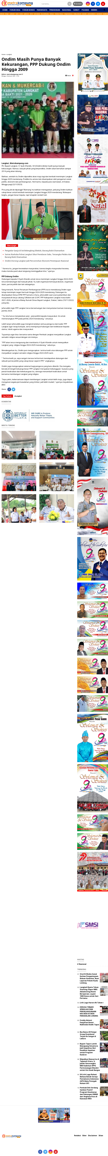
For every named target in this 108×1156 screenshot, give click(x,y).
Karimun (99, 14)
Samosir (26, 14)
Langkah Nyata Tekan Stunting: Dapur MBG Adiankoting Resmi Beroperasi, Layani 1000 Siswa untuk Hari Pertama (89, 992)
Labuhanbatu (91, 14)
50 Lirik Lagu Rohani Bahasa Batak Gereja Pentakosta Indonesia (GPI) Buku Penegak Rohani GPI (89, 1078)
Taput (31, 14)
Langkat (12, 14)
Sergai (52, 14)
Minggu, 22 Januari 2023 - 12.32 (10, 76)
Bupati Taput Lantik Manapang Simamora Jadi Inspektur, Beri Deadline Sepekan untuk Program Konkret (89, 1049)
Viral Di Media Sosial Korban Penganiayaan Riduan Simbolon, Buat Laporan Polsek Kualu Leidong (89, 978)
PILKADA (85, 10)
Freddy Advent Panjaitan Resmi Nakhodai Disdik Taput (89, 1022)
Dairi (21, 14)
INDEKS (94, 10)
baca (68, 75)
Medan (2, 14)
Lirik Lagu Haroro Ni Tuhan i (91, 1002)
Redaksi (77, 1135)
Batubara (37, 14)
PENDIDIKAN (54, 10)
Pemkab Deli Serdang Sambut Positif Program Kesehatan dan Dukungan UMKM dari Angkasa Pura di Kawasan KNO (89, 1093)
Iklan (101, 1135)
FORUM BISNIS (28, 10)
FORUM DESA (15, 10)
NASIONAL (66, 10)
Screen (78, 3)
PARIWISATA (42, 10)
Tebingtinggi (59, 14)
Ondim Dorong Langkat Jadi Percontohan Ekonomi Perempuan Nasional (37, 261)
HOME (4, 10)
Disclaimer (92, 1135)
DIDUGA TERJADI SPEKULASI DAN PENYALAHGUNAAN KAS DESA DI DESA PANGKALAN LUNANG (89, 1011)
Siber (84, 1135)
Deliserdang (45, 14)
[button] (104, 9)
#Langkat (18, 396)
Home (3, 54)
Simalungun (77, 14)
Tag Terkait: (7, 396)
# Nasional (81, 964)
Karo (17, 14)
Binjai (7, 14)
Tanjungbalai (68, 14)
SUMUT (76, 10)
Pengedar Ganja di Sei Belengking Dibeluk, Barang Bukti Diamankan (34, 250)
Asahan (84, 14)
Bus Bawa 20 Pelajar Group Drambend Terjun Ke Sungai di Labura (88, 1035)
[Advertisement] (54, 34)
